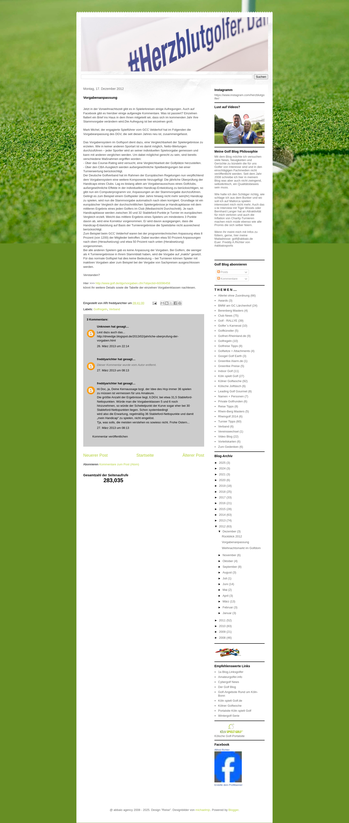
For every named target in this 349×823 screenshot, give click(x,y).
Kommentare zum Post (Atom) (119, 464)
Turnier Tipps (226, 421)
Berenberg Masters (230, 310)
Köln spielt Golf (228, 376)
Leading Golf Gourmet (232, 391)
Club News (225, 315)
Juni (226, 584)
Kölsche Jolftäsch (229, 386)
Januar (227, 613)
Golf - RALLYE (227, 320)
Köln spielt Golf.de (230, 700)
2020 (223, 480)
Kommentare (227, 278)
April (226, 595)
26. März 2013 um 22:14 (113, 346)
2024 (223, 468)
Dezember (230, 531)
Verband (114, 309)
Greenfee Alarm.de (230, 361)
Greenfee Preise (229, 366)
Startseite (145, 455)
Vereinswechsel (228, 431)
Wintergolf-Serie (228, 715)
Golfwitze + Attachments (234, 351)
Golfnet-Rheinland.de (232, 336)
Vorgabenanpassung (235, 542)
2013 (223, 520)
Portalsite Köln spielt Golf (234, 710)
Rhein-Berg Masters (231, 411)
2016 (223, 503)
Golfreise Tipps (228, 346)
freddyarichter (107, 359)
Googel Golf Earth (230, 356)
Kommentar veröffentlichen (110, 436)
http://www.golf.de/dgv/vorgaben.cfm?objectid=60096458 (133, 283)
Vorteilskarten (227, 441)
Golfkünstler (226, 330)
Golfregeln (100, 309)
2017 (223, 497)
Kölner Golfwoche (230, 381)
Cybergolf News (228, 682)
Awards (223, 300)
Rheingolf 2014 (228, 416)
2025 (223, 462)
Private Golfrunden (230, 401)
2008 (223, 637)
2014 (223, 514)
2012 (223, 526)
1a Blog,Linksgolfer (230, 672)
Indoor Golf (225, 371)
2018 (223, 491)
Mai (225, 589)
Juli (225, 578)
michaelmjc (202, 810)
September (230, 566)
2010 (223, 626)
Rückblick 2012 (232, 536)
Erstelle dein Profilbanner (228, 785)
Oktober (228, 561)
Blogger (233, 810)
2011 (223, 620)
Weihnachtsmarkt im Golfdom (241, 548)
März (226, 601)
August (228, 572)
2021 (223, 474)
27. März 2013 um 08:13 (113, 370)
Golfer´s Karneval (229, 325)
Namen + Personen (231, 396)
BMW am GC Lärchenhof (234, 305)
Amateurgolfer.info (230, 677)
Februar (228, 607)
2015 (223, 509)
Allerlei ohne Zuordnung (234, 295)
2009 (223, 631)
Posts (222, 272)
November (230, 555)
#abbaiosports (223, 245)
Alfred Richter (222, 749)
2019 (223, 485)
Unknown (103, 326)
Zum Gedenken (228, 446)
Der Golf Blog (227, 687)
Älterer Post (193, 455)
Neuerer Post (95, 455)
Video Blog (225, 436)
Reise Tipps (226, 406)
